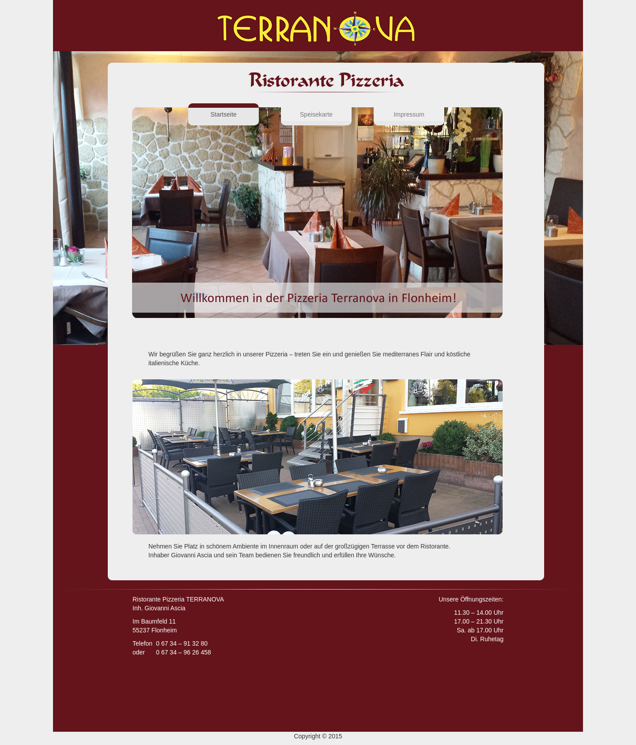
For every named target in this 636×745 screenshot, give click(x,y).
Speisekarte (316, 114)
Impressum (409, 114)
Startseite (234, 114)
